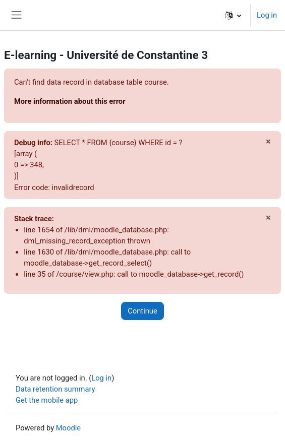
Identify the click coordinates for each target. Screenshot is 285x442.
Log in (267, 15)
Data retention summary (55, 389)
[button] (233, 15)
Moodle (68, 427)
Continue (142, 310)
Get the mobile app (47, 400)
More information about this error (70, 101)
